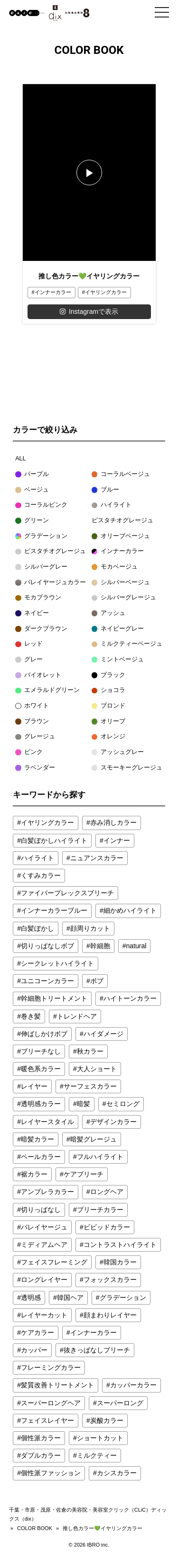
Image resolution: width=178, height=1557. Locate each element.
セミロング (123, 1103)
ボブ (96, 981)
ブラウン (32, 721)
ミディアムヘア (44, 1244)
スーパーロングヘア (51, 1403)
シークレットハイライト (57, 963)
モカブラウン (38, 597)
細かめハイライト (130, 910)
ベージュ (32, 489)
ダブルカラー (41, 1455)
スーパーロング (120, 1403)
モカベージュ (115, 566)
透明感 (31, 1297)
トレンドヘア (77, 1016)
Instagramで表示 (89, 311)
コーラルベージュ (121, 474)
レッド (29, 643)
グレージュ (35, 736)
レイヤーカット (44, 1315)
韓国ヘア (70, 1297)
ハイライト (111, 505)
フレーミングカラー (51, 1367)
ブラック (108, 675)
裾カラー (34, 1174)
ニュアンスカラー (96, 858)
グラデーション (41, 536)
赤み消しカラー (113, 822)
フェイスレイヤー (47, 1420)
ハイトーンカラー (130, 998)
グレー (29, 659)
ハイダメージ (103, 1034)
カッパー (34, 1350)
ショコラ (108, 690)
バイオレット (38, 675)
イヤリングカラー (106, 292)
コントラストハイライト (120, 1244)
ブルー (105, 489)
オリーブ (108, 721)
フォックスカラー (110, 1279)
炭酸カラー (106, 1420)
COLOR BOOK (34, 1528)
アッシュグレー (118, 752)
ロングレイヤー (44, 1279)
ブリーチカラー (100, 1209)
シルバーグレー (41, 566)
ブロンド (108, 705)
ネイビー (32, 613)
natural (136, 946)
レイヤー (34, 1086)
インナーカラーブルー (54, 910)
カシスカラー (117, 1473)
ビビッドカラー (107, 1227)
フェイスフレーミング (54, 1262)
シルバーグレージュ (124, 597)
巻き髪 (31, 1016)
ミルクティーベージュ (127, 643)
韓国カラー (120, 1262)
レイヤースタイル (47, 1121)
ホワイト (32, 705)
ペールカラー (41, 1156)
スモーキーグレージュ (127, 767)
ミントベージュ (118, 659)
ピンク (29, 752)
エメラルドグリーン (47, 690)
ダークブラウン (41, 628)
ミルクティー (97, 1455)
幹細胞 (100, 946)
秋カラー (90, 1051)
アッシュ (108, 613)
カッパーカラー (133, 1385)
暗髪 (83, 1103)
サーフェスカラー (90, 1086)
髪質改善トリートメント (57, 1385)
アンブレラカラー (47, 1191)
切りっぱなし (41, 1209)
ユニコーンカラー (47, 981)
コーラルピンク (41, 505)
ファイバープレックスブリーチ (67, 893)
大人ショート (97, 1069)
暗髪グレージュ (93, 1139)
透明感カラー (41, 1103)
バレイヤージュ (44, 1227)
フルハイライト (100, 1156)
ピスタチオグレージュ (122, 520)
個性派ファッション (51, 1473)
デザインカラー (113, 1121)
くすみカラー (41, 875)
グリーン (32, 520)
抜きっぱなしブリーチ (97, 1350)
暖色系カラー (41, 1069)
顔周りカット (90, 928)
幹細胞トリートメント (54, 998)
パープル (32, 474)
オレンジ (108, 736)
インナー (116, 840)
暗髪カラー (37, 1139)
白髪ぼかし (37, 928)
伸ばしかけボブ (44, 1034)
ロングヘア (106, 1191)
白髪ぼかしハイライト (54, 840)
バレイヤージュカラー (50, 582)
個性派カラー (41, 1438)
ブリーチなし (41, 1051)
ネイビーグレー (118, 628)
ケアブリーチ (83, 1174)
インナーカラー (53, 292)
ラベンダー (35, 767)
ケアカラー (37, 1332)
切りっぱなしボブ (47, 946)
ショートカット (100, 1438)
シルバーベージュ (121, 582)
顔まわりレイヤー (110, 1315)
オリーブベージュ (121, 536)
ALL (20, 458)
